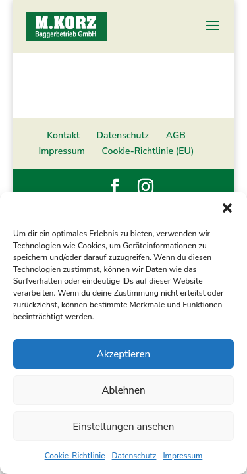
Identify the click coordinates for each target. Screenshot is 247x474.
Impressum (182, 455)
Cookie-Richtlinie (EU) (148, 151)
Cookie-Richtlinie (75, 455)
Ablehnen (123, 390)
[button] (227, 208)
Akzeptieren (123, 354)
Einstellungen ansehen (124, 426)
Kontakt (63, 135)
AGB (176, 135)
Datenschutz (134, 455)
